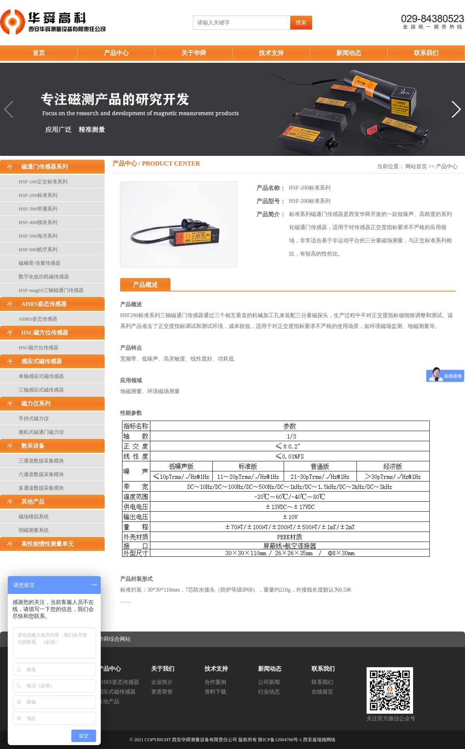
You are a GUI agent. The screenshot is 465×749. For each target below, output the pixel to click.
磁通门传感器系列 (44, 167)
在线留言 (322, 692)
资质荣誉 (162, 692)
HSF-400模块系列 (38, 222)
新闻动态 (348, 53)
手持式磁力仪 (34, 418)
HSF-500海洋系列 (38, 236)
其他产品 (33, 502)
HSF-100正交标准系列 (43, 182)
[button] (456, 109)
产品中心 (116, 53)
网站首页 (416, 166)
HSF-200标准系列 (38, 195)
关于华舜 (193, 53)
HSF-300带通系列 (38, 209)
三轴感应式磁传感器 (41, 390)
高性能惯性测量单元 (47, 544)
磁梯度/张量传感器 (39, 263)
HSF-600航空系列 (38, 249)
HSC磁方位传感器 (44, 333)
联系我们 (426, 53)
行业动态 (269, 692)
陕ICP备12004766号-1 (280, 739)
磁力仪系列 (35, 403)
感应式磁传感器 (41, 361)
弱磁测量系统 (34, 530)
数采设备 (33, 446)
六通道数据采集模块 (41, 474)
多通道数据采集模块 (41, 488)
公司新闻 (269, 682)
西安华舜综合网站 (109, 639)
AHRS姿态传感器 (44, 304)
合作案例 (215, 682)
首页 (39, 53)
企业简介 (162, 682)
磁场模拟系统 (34, 516)
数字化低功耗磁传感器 (44, 277)
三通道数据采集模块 (41, 461)
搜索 (301, 23)
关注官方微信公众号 (391, 718)
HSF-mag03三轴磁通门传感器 (51, 290)
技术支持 (271, 53)
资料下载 (215, 692)
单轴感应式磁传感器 (41, 376)
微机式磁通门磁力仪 (41, 432)
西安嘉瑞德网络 (319, 739)
